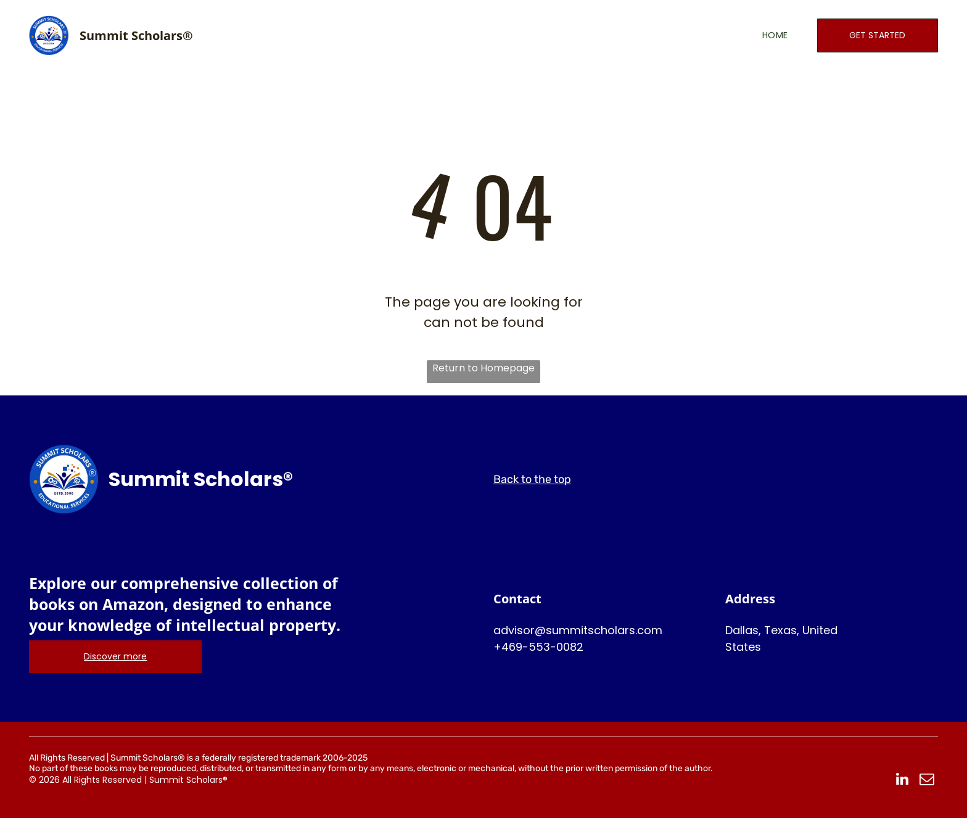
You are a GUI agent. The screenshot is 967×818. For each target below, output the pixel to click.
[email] (926, 780)
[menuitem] (756, 36)
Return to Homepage (483, 368)
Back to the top (532, 479)
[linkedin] (902, 780)
